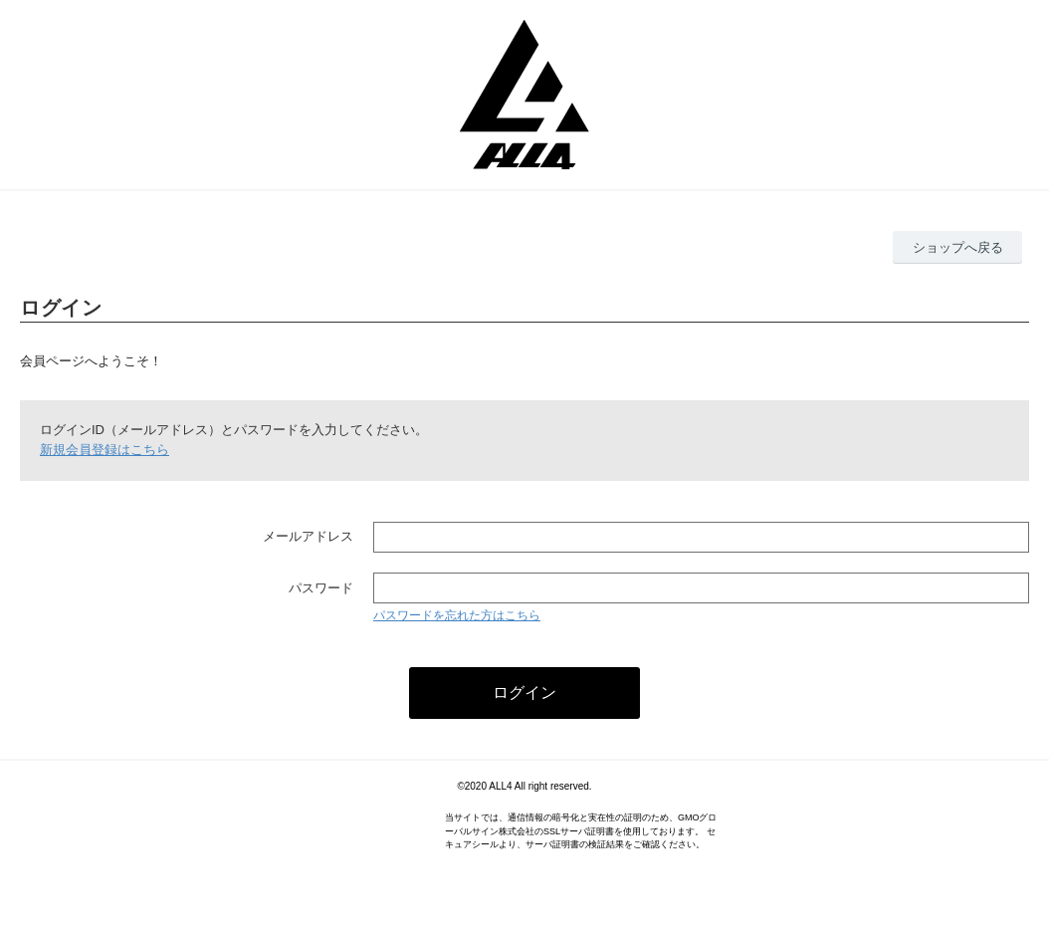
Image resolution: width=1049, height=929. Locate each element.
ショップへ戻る (958, 247)
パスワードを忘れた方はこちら (456, 615)
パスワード (321, 588)
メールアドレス (308, 536)
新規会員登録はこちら (104, 449)
